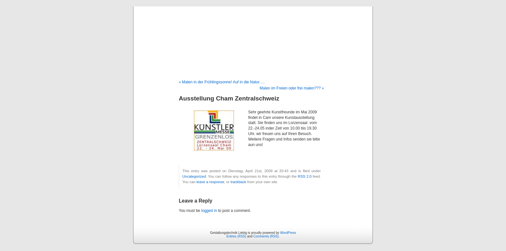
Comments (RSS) (265, 236)
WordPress (288, 233)
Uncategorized (194, 176)
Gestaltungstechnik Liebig (253, 36)
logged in (209, 210)
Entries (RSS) (236, 236)
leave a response (210, 182)
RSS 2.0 (305, 176)
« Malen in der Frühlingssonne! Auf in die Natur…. (221, 82)
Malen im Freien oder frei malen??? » (292, 88)
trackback (238, 182)
